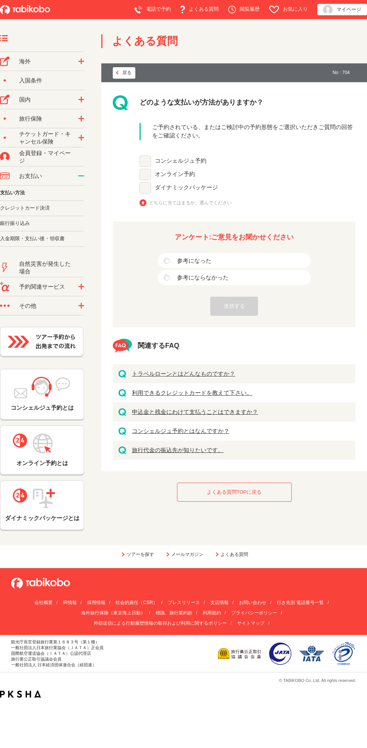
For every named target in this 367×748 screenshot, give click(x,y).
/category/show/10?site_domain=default (81, 118)
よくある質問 (199, 9)
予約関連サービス (42, 286)
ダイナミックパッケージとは (42, 504)
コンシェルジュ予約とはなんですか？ (180, 431)
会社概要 (43, 602)
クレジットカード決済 (25, 208)
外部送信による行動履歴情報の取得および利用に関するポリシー (160, 623)
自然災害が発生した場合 (45, 267)
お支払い (30, 176)
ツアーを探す (140, 554)
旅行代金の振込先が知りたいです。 (178, 450)
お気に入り (288, 9)
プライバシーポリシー (254, 613)
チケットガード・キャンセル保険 (45, 138)
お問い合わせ (252, 602)
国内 (25, 99)
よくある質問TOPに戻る (234, 492)
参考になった (194, 260)
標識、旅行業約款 (174, 613)
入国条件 (30, 80)
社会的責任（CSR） (136, 602)
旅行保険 (30, 118)
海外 (25, 61)
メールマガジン (187, 554)
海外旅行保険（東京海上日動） (113, 613)
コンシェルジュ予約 (180, 160)
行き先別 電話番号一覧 (300, 602)
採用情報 (96, 602)
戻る (127, 72)
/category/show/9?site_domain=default (81, 176)
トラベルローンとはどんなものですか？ (183, 373)
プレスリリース (184, 602)
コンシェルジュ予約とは (42, 394)
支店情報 (219, 602)
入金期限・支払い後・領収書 (32, 238)
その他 (27, 305)
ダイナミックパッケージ (186, 187)
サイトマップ (251, 623)
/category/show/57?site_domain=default (81, 99)
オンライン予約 (175, 174)
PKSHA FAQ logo (20, 694)
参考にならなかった (203, 277)
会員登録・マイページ (45, 157)
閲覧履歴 (244, 9)
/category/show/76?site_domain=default (81, 61)
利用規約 (212, 613)
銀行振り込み (15, 223)
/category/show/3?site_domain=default (81, 305)
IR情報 (70, 602)
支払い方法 (12, 192)
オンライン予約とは (42, 449)
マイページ (342, 10)
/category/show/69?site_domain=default (81, 137)
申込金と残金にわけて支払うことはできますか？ (195, 412)
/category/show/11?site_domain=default (81, 286)
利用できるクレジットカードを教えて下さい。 (192, 392)
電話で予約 (153, 9)
